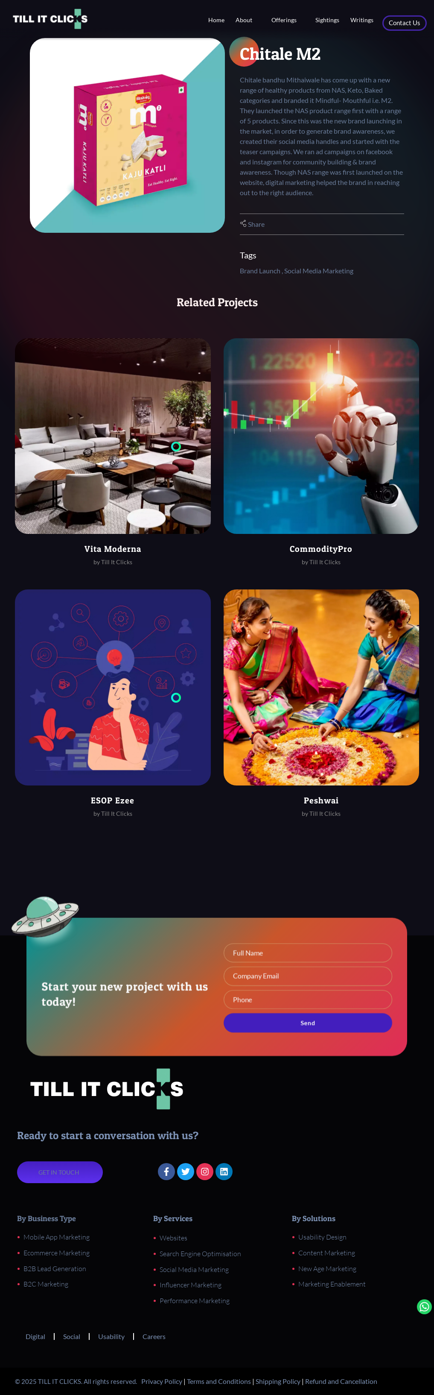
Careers (154, 1336)
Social (71, 1336)
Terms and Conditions (219, 1381)
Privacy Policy (161, 1381)
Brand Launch (260, 271)
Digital (35, 1336)
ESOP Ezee (112, 800)
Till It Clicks (116, 562)
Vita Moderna (112, 549)
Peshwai (321, 800)
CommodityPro (321, 549)
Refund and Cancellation (341, 1381)
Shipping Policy (278, 1381)
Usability (111, 1336)
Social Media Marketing (318, 271)
